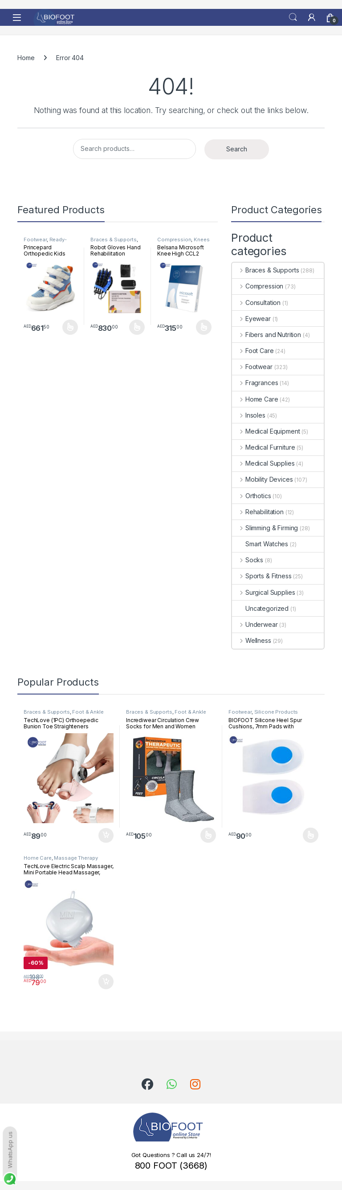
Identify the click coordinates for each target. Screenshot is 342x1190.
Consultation (256, 302)
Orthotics (251, 496)
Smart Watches (260, 544)
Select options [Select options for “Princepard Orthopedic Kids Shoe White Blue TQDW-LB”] (70, 327)
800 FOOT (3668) (171, 1165)
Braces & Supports (113, 239)
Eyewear (251, 318)
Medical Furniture (263, 447)
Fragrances (255, 382)
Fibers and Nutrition (266, 334)
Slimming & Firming (265, 528)
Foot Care (253, 350)
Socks (247, 560)
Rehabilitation (258, 512)
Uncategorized (260, 608)
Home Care (255, 399)
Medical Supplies (263, 463)
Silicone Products (276, 712)
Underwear (255, 624)
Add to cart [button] (106, 835)
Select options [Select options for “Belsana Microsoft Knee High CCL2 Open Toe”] (204, 327)
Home (25, 57)
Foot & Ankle (87, 712)
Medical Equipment (266, 431)
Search (293, 17)
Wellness (251, 640)
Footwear (35, 239)
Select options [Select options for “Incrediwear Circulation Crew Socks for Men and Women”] (208, 835)
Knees (201, 239)
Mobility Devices (262, 479)
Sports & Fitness (262, 576)
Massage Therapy (76, 858)
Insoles (248, 415)
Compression (174, 239)
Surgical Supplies (263, 592)
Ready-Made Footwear (45, 242)
